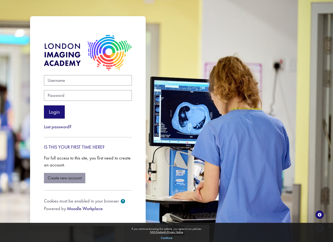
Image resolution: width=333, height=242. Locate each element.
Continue (166, 238)
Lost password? (57, 127)
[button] (123, 201)
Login (54, 111)
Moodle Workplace (85, 208)
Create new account (65, 178)
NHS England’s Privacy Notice (166, 232)
